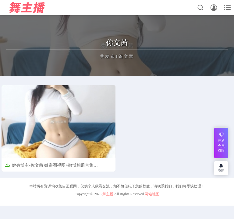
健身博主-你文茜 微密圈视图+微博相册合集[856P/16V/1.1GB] (49, 167)
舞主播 (107, 194)
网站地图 (152, 194)
